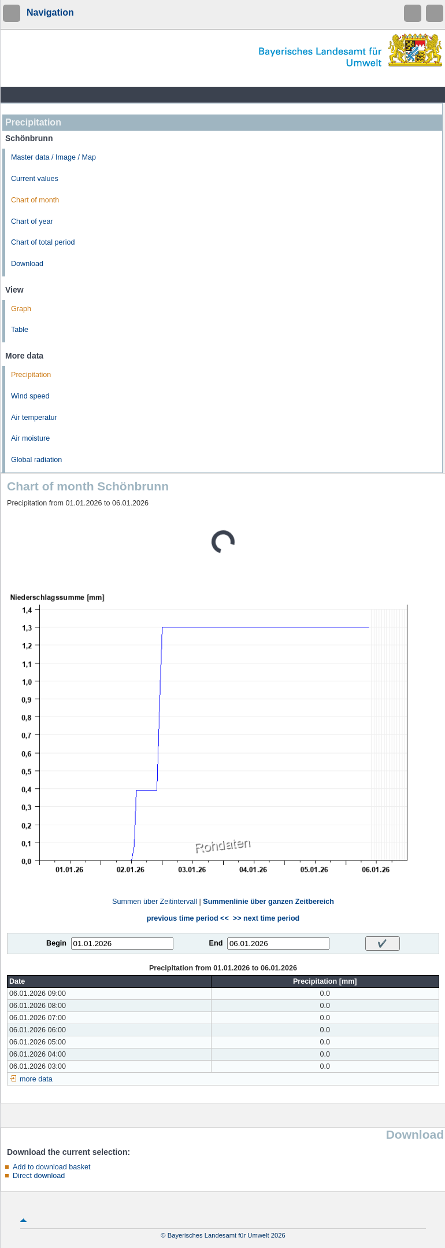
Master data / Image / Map (53, 157)
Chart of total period (43, 242)
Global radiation (36, 460)
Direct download (39, 1176)
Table (19, 330)
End (216, 943)
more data (36, 1079)
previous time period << (188, 918)
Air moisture (30, 438)
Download (27, 264)
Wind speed (30, 396)
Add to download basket (51, 1167)
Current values (34, 179)
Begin (56, 943)
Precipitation (31, 375)
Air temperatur (34, 417)
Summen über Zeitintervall (154, 902)
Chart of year (32, 221)
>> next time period (266, 918)
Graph (21, 309)
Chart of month (35, 200)
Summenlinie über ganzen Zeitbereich (268, 902)
